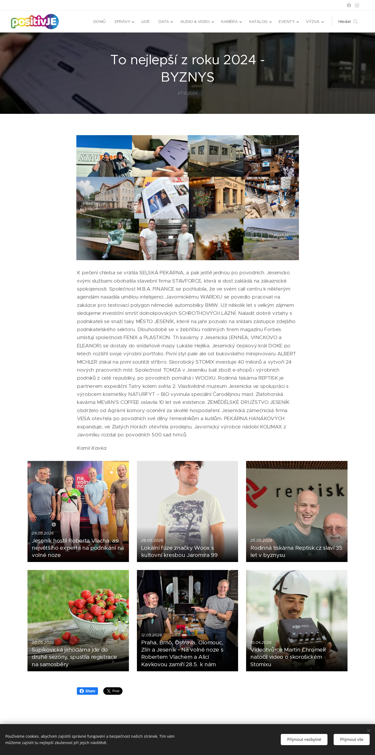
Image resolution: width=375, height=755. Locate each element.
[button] (348, 21)
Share (87, 691)
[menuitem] (103, 21)
